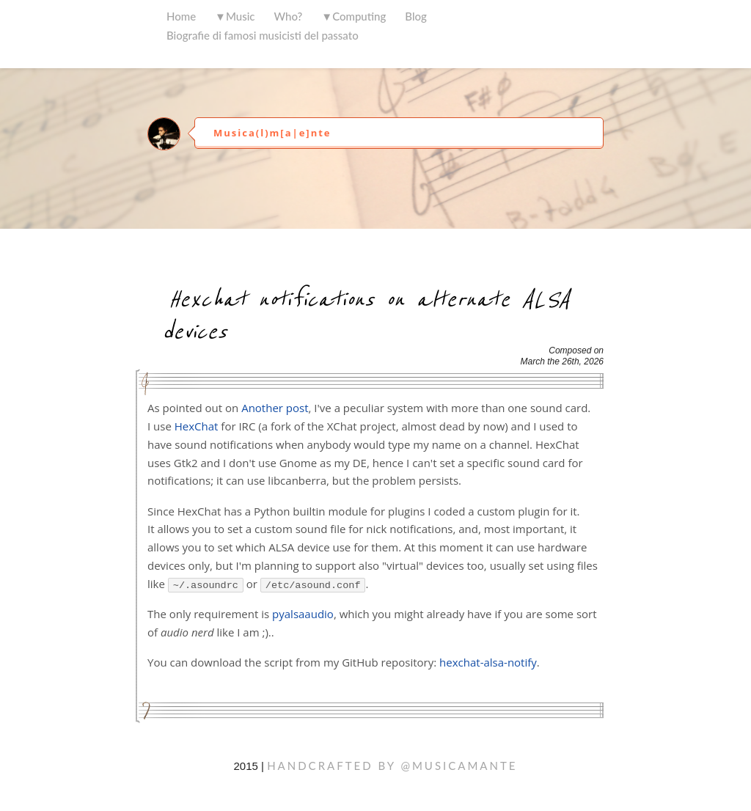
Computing (359, 16)
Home (181, 16)
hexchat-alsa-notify (488, 662)
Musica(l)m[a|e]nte (272, 132)
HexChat (197, 426)
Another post (274, 407)
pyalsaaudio (303, 613)
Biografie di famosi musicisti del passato (262, 35)
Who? (288, 16)
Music (240, 16)
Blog (416, 16)
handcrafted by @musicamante (392, 765)
